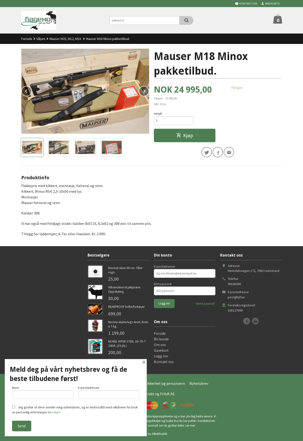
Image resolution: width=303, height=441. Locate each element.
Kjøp (184, 135)
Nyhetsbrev (198, 383)
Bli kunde (161, 339)
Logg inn (161, 356)
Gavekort (161, 350)
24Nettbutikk (159, 434)
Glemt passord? (205, 304)
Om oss (160, 344)
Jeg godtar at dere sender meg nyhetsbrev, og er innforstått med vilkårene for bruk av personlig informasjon (75, 409)
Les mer (190, 426)
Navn (42, 392)
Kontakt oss (164, 361)
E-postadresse (164, 266)
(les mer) (54, 412)
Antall (158, 113)
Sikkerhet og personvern (165, 383)
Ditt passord (162, 284)
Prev (31, 90)
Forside (26, 39)
